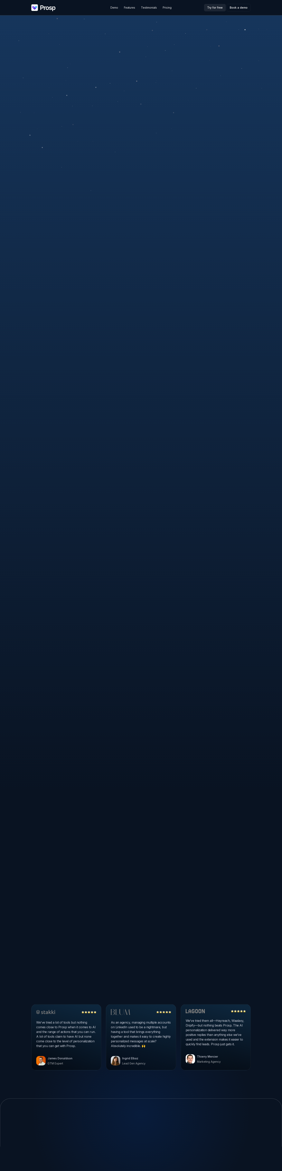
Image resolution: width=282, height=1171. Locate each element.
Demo (114, 7)
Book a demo (239, 7)
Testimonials (149, 7)
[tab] (104, 57)
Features (129, 7)
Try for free (215, 7)
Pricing (167, 7)
